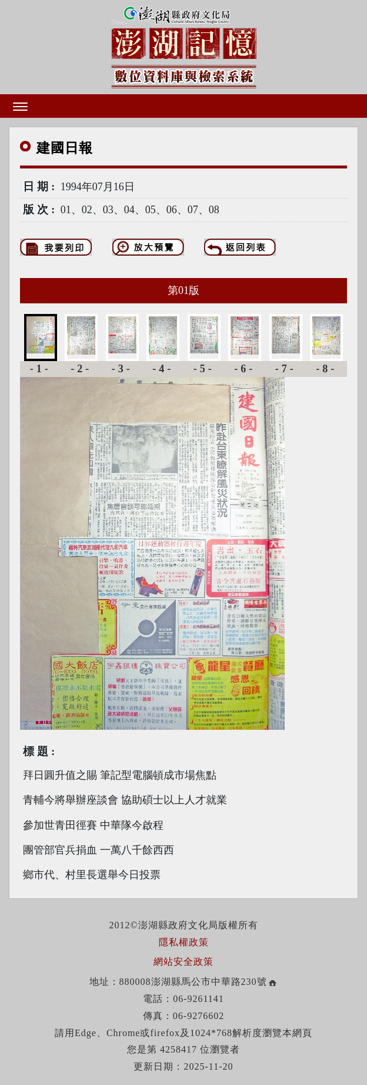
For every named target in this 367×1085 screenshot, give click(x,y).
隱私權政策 (184, 942)
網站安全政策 (183, 962)
